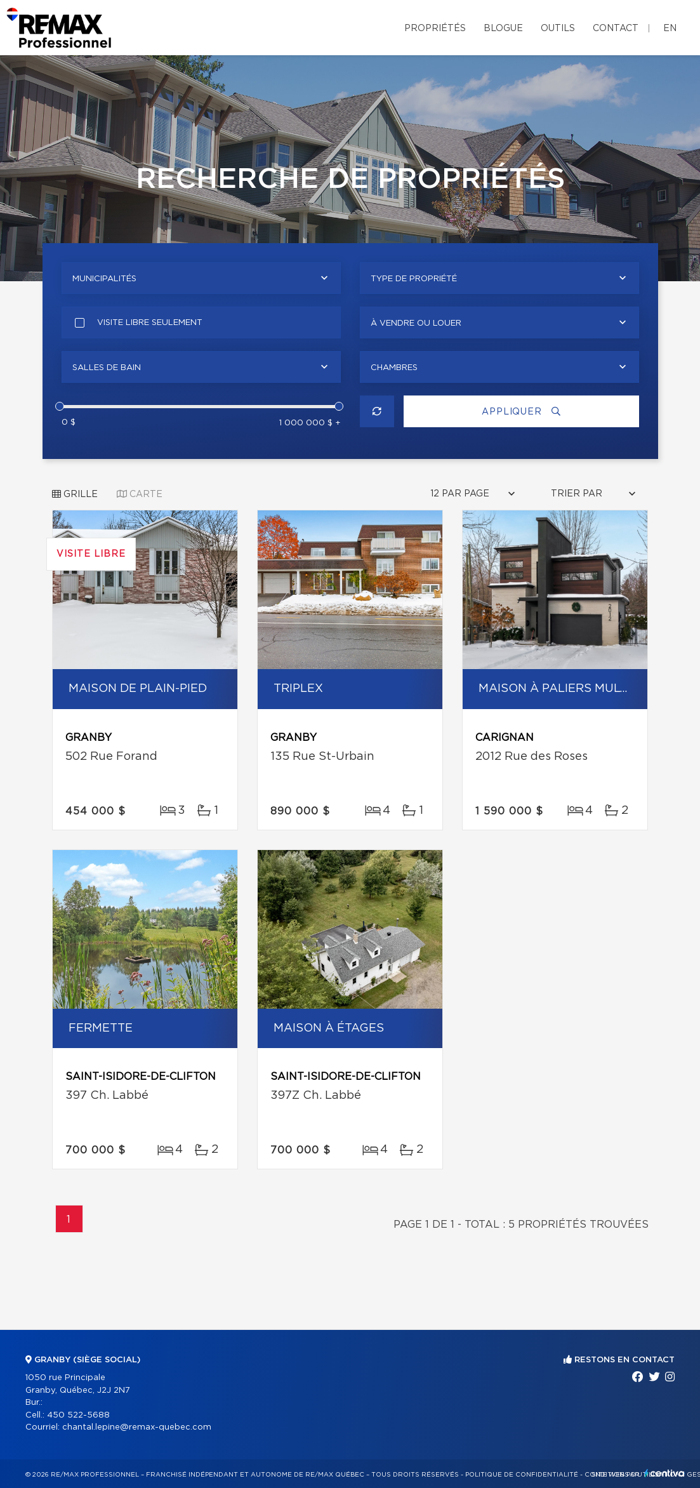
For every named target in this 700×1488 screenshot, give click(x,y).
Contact (615, 28)
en (670, 28)
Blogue (503, 28)
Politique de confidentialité (521, 1474)
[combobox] (201, 278)
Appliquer (521, 411)
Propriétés (435, 28)
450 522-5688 (78, 1415)
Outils (558, 28)
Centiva (664, 1473)
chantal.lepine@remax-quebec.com (136, 1427)
